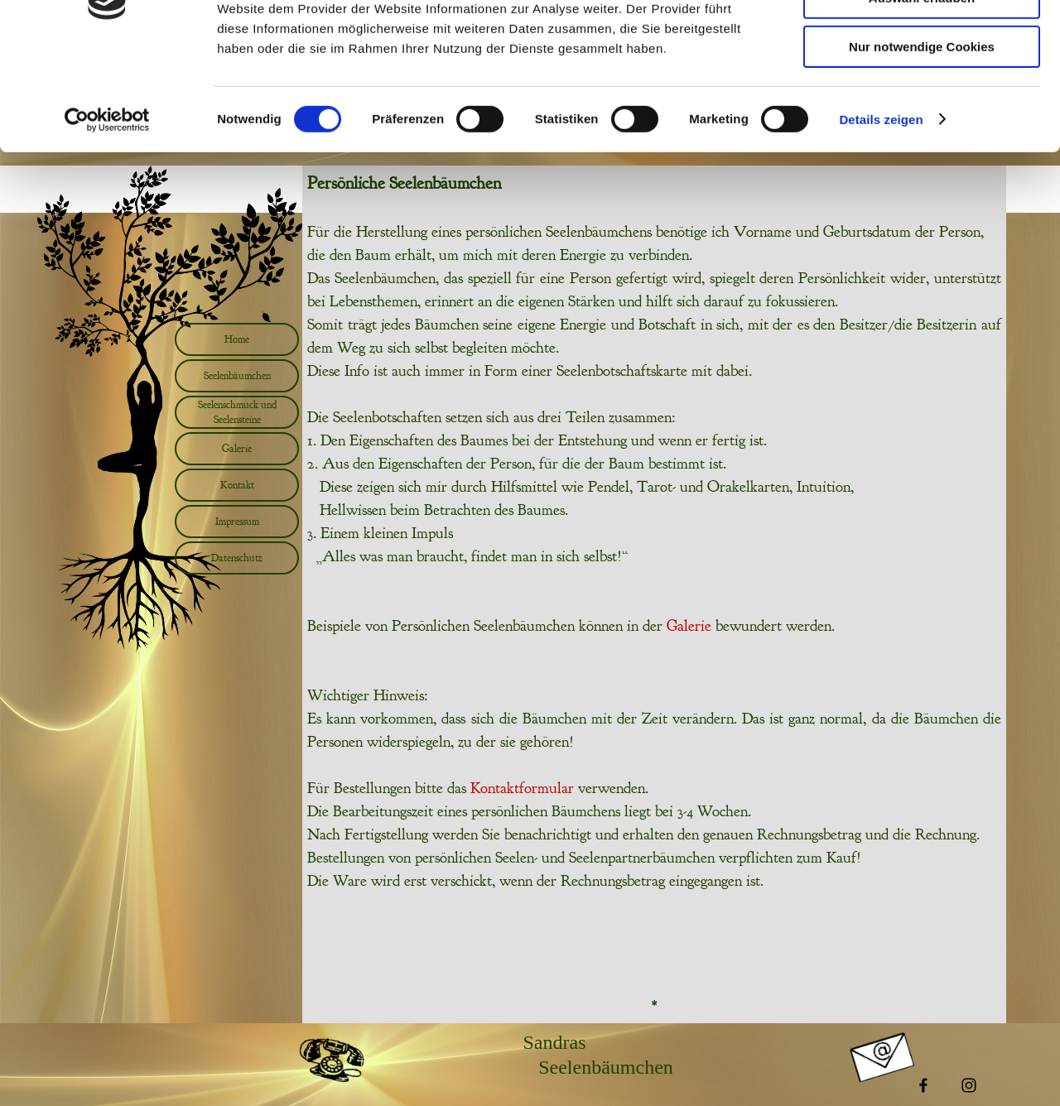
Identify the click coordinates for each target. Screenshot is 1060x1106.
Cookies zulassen (922, 41)
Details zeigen (881, 211)
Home (236, 339)
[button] (331, 1042)
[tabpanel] (654, 531)
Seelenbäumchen (237, 375)
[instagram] (969, 1085)
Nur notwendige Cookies (922, 138)
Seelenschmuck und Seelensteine (237, 411)
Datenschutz (237, 558)
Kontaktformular (522, 788)
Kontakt (237, 485)
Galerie (237, 448)
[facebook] (923, 1085)
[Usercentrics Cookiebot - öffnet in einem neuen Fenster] (107, 211)
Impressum (237, 521)
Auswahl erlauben (922, 90)
